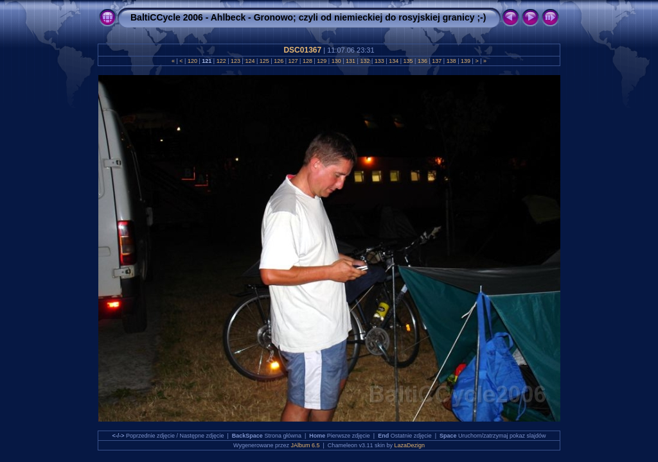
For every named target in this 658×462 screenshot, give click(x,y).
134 (393, 61)
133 (379, 61)
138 (451, 61)
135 (408, 61)
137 (437, 61)
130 (336, 61)
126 (278, 61)
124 (250, 61)
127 (293, 61)
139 (465, 61)
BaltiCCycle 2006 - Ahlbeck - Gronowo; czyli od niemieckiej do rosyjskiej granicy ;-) (308, 17)
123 (235, 61)
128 (307, 61)
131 (350, 61)
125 (264, 61)
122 (221, 61)
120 (192, 61)
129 (322, 61)
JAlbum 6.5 (305, 445)
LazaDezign (409, 445)
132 (365, 61)
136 (422, 61)
